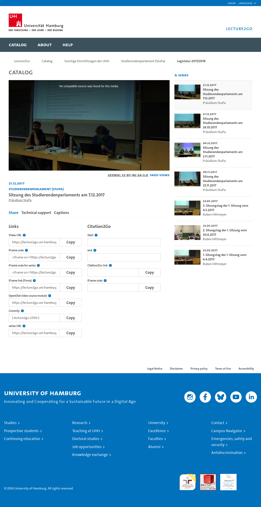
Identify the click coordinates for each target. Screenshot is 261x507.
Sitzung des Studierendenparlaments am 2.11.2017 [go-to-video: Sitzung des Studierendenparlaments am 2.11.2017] (223, 152)
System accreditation (249, 478)
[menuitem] (17, 45)
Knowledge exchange (90, 454)
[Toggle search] (245, 45)
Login (232, 3)
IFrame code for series (24, 265)
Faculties (155, 438)
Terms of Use (223, 369)
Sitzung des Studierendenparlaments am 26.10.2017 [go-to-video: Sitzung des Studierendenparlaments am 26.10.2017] (223, 122)
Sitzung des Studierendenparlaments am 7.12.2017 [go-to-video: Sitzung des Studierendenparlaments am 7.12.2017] (223, 93)
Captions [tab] (61, 212)
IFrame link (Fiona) (22, 281)
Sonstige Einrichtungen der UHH (86, 61)
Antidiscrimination (227, 452)
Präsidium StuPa (20, 200)
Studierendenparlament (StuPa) (143, 61)
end (91, 250)
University (156, 422)
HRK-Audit (227, 476)
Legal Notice (154, 369)
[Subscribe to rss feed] (175, 75)
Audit (204, 476)
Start (92, 235)
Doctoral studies (85, 438)
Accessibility (246, 369)
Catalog (47, 61)
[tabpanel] (89, 279)
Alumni (154, 446)
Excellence (157, 431)
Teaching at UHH (86, 431)
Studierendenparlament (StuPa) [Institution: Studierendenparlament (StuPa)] (36, 188)
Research (79, 422)
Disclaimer (176, 369)
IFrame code (18, 250)
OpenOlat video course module (30, 296)
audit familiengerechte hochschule (187, 481)
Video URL (17, 235)
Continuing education (22, 438)
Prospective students (21, 431)
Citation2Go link (99, 265)
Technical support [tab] (36, 212)
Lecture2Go (22, 61)
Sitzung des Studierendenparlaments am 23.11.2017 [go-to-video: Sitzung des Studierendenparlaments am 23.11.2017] (223, 180)
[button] (245, 3)
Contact (217, 422)
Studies (10, 422)
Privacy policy (199, 369)
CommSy (16, 311)
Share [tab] (13, 212)
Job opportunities (87, 446)
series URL (17, 326)
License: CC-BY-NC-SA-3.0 (128, 174)
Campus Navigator (226, 431)
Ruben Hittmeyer (215, 214)
